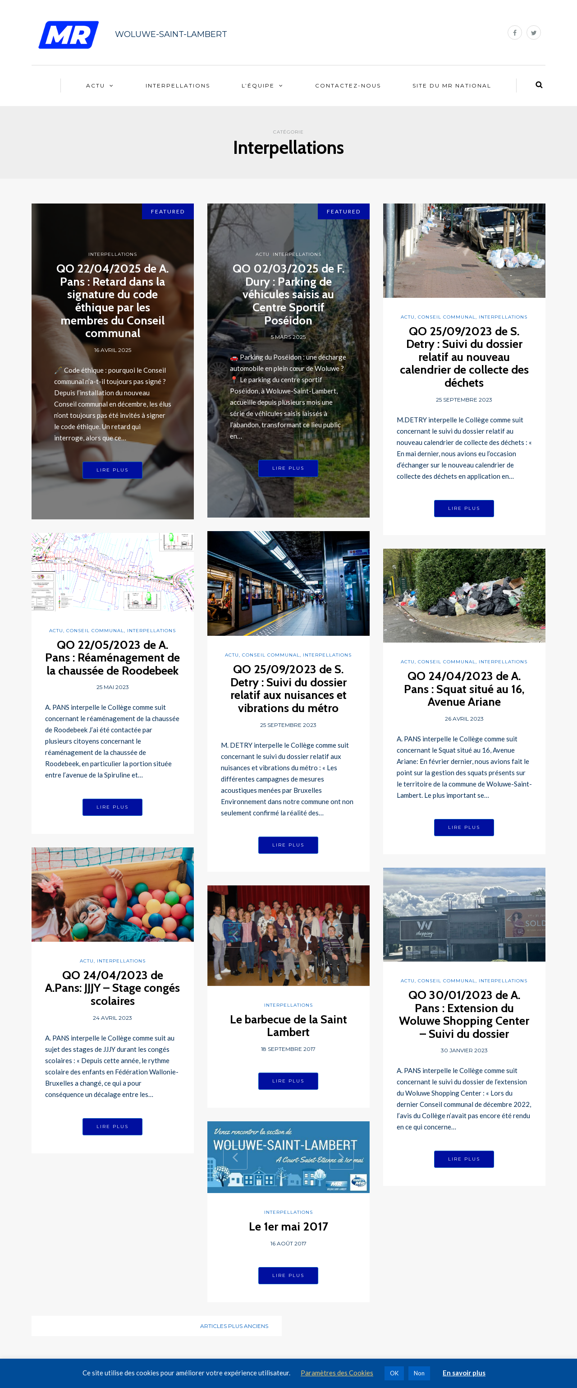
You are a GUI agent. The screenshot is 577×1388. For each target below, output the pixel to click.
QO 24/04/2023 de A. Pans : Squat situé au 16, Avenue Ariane (464, 689)
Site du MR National (451, 85)
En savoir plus (464, 1373)
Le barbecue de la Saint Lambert (288, 1026)
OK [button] (394, 1373)
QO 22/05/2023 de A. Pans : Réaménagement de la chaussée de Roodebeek (112, 658)
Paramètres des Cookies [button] (337, 1373)
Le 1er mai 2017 (288, 1226)
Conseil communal (447, 317)
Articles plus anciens (234, 1326)
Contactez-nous (348, 85)
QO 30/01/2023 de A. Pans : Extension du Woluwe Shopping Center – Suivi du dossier (464, 1014)
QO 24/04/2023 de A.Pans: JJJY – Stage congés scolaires (112, 988)
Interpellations (178, 85)
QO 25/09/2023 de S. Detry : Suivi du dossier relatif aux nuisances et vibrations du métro (288, 688)
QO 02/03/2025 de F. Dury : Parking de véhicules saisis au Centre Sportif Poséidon (288, 294)
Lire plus (112, 470)
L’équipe (258, 85)
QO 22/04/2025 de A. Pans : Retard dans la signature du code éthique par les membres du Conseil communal (112, 300)
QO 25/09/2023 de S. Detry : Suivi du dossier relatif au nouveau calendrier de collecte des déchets (464, 357)
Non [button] (419, 1373)
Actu (95, 85)
